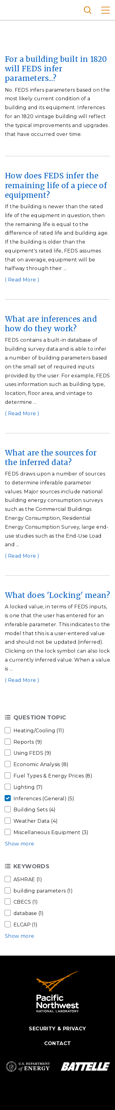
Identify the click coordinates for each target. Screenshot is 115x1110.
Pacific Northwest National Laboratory (15, 9)
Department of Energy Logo (28, 1066)
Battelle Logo (85, 1066)
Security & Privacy (57, 1029)
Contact (57, 1043)
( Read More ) (22, 280)
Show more (19, 844)
